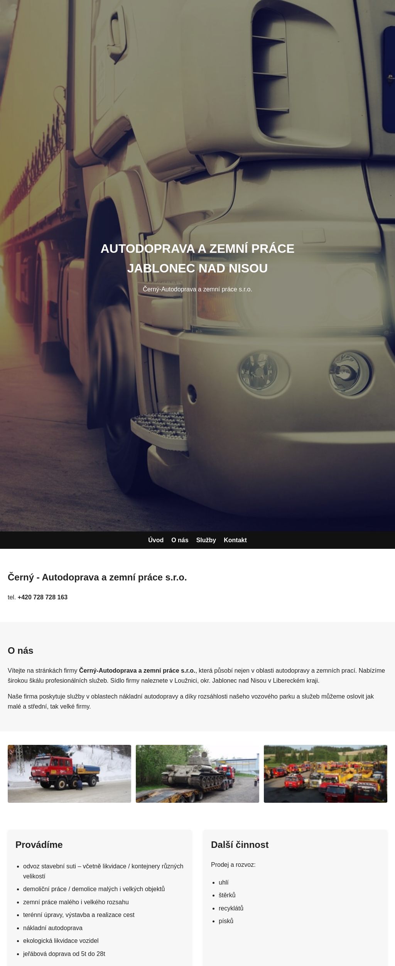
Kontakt (235, 540)
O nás (179, 540)
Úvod (156, 540)
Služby (206, 540)
